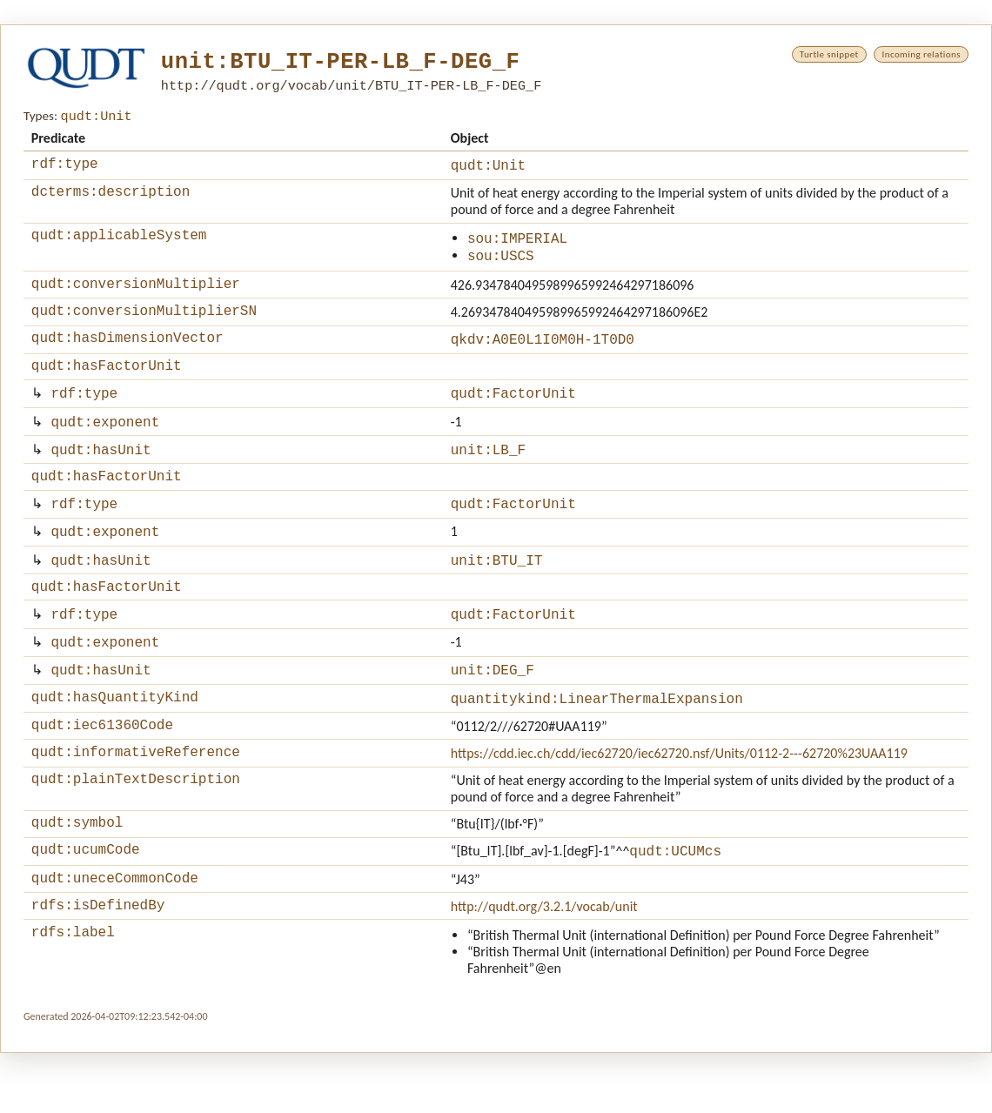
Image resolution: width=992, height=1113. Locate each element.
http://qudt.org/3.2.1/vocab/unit (544, 963)
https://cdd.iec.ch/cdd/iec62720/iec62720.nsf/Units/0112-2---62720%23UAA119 (679, 801)
